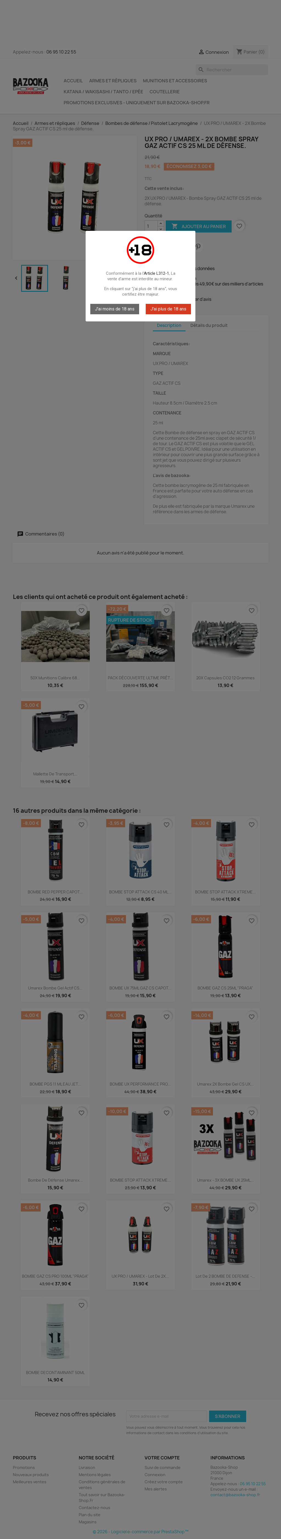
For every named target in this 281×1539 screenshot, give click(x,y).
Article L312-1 (156, 273)
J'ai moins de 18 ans (114, 309)
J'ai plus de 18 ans (168, 309)
